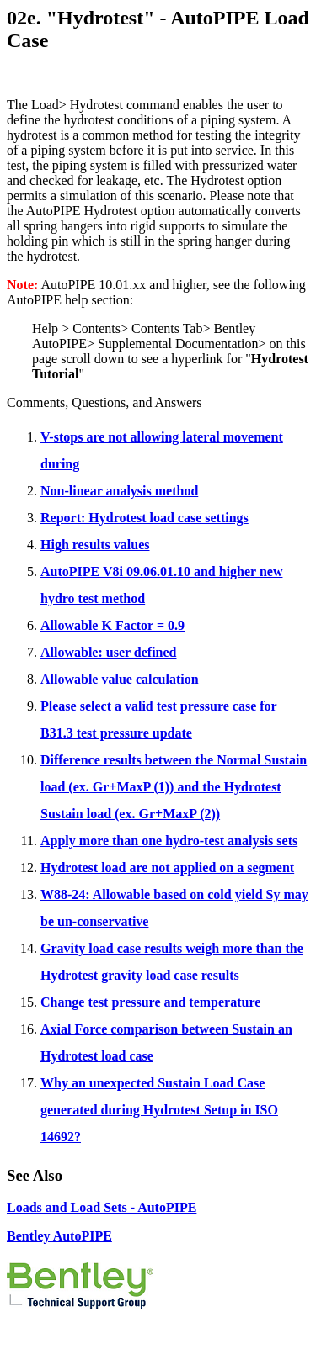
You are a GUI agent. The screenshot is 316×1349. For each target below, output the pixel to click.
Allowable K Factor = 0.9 (112, 625)
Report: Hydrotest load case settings (144, 518)
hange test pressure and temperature (156, 1002)
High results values (95, 544)
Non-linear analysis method (119, 491)
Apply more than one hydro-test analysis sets (168, 840)
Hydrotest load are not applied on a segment (167, 867)
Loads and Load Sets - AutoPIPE (101, 1207)
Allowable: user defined (108, 652)
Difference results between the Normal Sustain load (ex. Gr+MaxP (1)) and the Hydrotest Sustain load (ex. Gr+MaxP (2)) (173, 787)
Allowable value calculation (119, 679)
